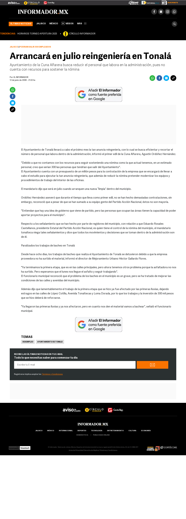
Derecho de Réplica (91, 450)
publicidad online (101, 435)
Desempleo (28, 342)
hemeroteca (82, 435)
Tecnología (96, 431)
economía (146, 431)
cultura (132, 431)
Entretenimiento (115, 431)
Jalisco (41, 24)
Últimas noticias (20, 24)
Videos (68, 23)
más (81, 24)
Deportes (81, 431)
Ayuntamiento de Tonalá (50, 342)
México (53, 24)
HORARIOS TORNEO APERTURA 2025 (37, 34)
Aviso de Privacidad (76, 450)
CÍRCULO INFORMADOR (82, 34)
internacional (66, 431)
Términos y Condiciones (52, 374)
